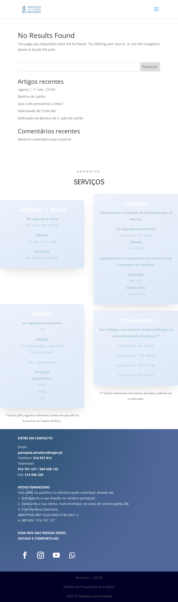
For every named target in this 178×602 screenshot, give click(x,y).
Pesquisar (150, 66)
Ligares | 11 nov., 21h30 (36, 89)
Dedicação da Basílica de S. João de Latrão (50, 118)
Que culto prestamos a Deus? (40, 103)
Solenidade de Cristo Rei (37, 111)
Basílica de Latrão (31, 96)
